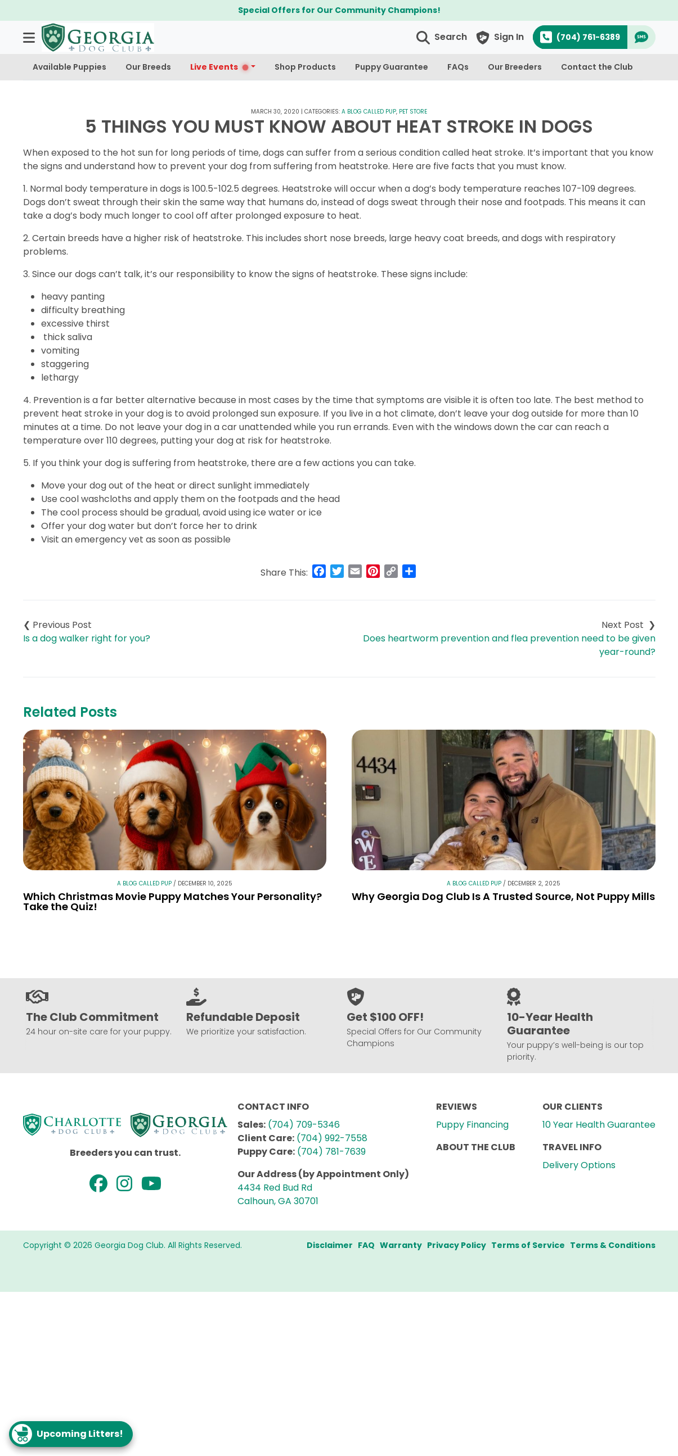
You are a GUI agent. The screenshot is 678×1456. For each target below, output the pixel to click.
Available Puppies (69, 67)
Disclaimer (330, 1245)
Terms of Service (528, 1245)
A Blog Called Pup (369, 111)
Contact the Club (597, 67)
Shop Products (305, 67)
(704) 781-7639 (331, 1151)
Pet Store (413, 111)
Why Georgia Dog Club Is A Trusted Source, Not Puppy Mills (503, 896)
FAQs (458, 67)
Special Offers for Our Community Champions (337, 10)
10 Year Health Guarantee (598, 1124)
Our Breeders (515, 67)
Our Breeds (148, 67)
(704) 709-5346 (304, 1124)
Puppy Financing (472, 1124)
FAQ (366, 1245)
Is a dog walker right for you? (86, 638)
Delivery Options (579, 1165)
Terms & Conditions (612, 1245)
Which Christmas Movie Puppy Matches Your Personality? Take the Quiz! (172, 901)
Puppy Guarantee (391, 67)
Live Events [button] (219, 67)
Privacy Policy (456, 1245)
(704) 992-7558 (332, 1138)
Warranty (401, 1245)
